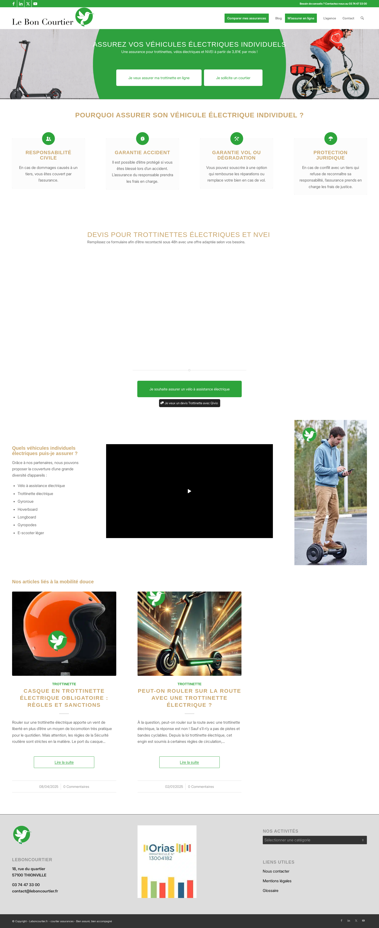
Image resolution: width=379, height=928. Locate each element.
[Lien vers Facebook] (13, 3)
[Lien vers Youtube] (35, 3)
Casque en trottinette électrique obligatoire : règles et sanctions (64, 698)
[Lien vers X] (27, 3)
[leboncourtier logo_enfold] (53, 18)
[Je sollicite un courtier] (233, 77)
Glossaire (270, 890)
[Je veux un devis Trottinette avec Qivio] (189, 403)
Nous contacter (276, 871)
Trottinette (64, 684)
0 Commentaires (76, 786)
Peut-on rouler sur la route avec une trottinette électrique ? (189, 698)
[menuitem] (248, 18)
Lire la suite (64, 762)
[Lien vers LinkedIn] (20, 3)
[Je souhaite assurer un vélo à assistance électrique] (189, 389)
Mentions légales (277, 880)
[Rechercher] (362, 18)
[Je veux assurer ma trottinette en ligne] (159, 77)
